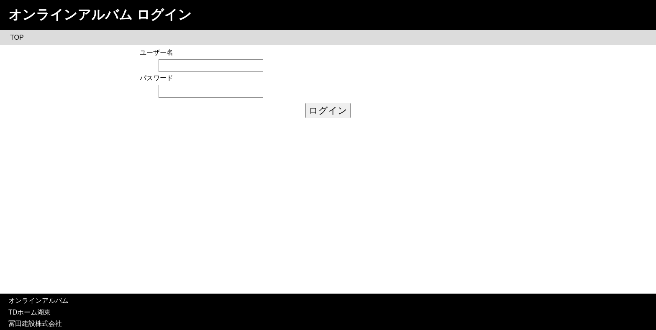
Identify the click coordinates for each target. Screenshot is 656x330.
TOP (17, 37)
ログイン (328, 110)
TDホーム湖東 (29, 312)
